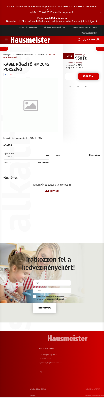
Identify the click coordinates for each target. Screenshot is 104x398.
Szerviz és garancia (28, 27)
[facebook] (5, 74)
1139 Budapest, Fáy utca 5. (82, 355)
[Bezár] (101, 12)
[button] (70, 86)
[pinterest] (11, 74)
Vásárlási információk (54, 27)
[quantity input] (71, 76)
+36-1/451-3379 (78, 359)
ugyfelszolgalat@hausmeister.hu (84, 363)
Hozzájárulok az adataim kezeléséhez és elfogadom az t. (51, 298)
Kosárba (88, 76)
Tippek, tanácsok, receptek (84, 27)
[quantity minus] (67, 76)
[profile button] (88, 40)
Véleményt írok (52, 191)
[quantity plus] (75, 76)
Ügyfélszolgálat (89, 33)
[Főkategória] (7, 55)
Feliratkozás (44, 307)
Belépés (50, 396)
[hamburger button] (6, 40)
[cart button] (98, 40)
